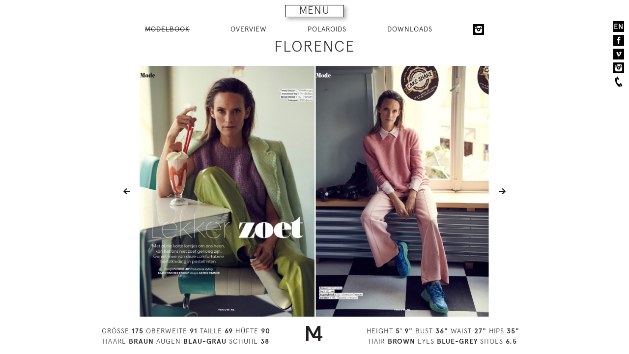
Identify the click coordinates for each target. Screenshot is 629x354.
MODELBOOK (167, 29)
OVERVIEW (248, 29)
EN (619, 26)
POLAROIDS (327, 29)
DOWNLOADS (409, 29)
